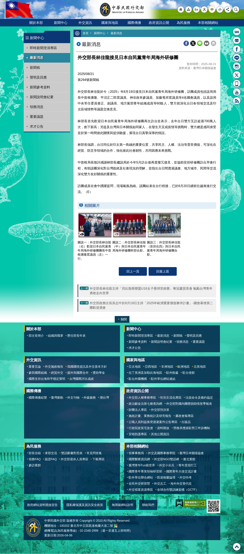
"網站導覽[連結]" (188, 9)
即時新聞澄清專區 (43, 48)
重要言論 (35, 366)
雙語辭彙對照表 (72, 453)
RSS (237, 100)
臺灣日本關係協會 (191, 453)
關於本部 (36, 23)
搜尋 (235, 9)
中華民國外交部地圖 (115, 526)
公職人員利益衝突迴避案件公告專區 (153, 422)
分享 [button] (228, 9)
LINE (237, 57)
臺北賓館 (189, 459)
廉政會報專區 (184, 416)
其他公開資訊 (160, 434)
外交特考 (185, 477)
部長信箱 (237, 40)
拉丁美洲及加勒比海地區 (145, 373)
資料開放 (163, 428)
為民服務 (183, 23)
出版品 (186, 422)
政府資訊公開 (159, 23)
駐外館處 (172, 373)
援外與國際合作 (78, 373)
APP (237, 83)
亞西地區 (151, 366)
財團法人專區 (138, 410)
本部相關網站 (208, 23)
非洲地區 (167, 366)
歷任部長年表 (76, 336)
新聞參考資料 (40, 87)
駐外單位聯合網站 (141, 477)
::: (25, 34)
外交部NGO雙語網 (166, 459)
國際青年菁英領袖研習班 (145, 471)
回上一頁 (132, 271)
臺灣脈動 (57, 397)
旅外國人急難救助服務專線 (237, 31)
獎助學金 (99, 373)
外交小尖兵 (166, 465)
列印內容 (213, 43)
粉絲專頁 (237, 49)
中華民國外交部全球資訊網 (122, 9)
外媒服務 (90, 397)
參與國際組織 (38, 373)
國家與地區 (109, 23)
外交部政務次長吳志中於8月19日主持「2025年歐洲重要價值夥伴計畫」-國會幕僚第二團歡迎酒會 (151, 305)
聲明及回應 (38, 77)
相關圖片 (92, 205)
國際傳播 (134, 23)
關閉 (124, 319)
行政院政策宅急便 (141, 428)
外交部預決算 (160, 410)
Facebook (186, 43)
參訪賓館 (35, 465)
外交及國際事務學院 (161, 453)
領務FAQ (35, 459)
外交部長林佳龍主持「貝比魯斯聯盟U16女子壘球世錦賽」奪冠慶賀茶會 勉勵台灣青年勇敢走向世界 (151, 291)
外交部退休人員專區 (74, 459)
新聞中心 (60, 23)
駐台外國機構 (138, 379)
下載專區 (98, 459)
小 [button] (219, 9)
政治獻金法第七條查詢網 (145, 404)
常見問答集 (94, 453)
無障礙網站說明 (122, 505)
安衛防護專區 (138, 434)
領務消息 (36, 107)
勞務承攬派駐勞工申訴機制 (191, 428)
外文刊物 (73, 397)
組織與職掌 (55, 336)
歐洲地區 (183, 366)
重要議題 (36, 116)
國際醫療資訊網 (139, 459)
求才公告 (36, 126)
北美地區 (200, 366)
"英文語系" (196, 9)
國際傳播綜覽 (38, 397)
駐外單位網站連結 (163, 379)
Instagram (237, 66)
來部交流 (51, 453)
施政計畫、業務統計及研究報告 (150, 416)
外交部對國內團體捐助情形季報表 (189, 404)
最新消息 (36, 58)
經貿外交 (57, 373)
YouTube (237, 92)
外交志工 (160, 483)
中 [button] (212, 9)
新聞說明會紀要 (42, 97)
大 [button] (204, 9)
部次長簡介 (36, 336)
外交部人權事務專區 (142, 397)
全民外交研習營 (139, 483)
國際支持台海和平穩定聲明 (47, 379)
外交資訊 (85, 23)
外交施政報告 (54, 366)
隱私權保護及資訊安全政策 (84, 505)
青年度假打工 (187, 465)
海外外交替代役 (181, 483)
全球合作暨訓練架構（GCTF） (178, 490)
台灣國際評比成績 (81, 379)
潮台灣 (104, 397)
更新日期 (50, 535)
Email (206, 43)
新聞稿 (35, 67)
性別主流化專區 (170, 397)
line (199, 43)
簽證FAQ (51, 459)
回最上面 (162, 271)
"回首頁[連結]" (180, 9)
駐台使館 (188, 373)
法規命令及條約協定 (199, 397)
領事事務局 (136, 453)
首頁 (85, 33)
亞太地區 (135, 366)
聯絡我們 (148, 505)
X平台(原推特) (237, 75)
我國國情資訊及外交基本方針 (87, 366)
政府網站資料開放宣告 (42, 505)
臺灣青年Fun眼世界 (142, 465)
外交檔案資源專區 (141, 490)
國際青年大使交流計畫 (181, 471)
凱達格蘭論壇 (166, 477)
